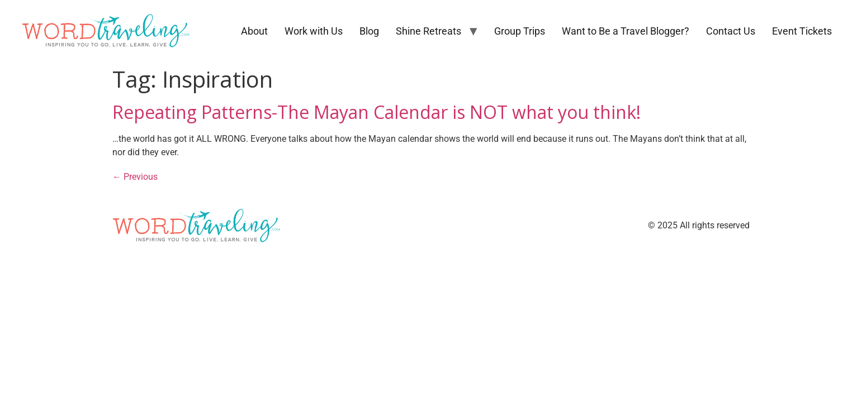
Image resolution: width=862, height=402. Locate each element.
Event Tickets (802, 31)
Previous (135, 176)
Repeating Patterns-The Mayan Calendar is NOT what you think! (376, 112)
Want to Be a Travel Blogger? (625, 31)
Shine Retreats (428, 31)
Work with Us (314, 31)
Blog (369, 31)
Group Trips (519, 31)
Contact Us (730, 31)
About (254, 31)
